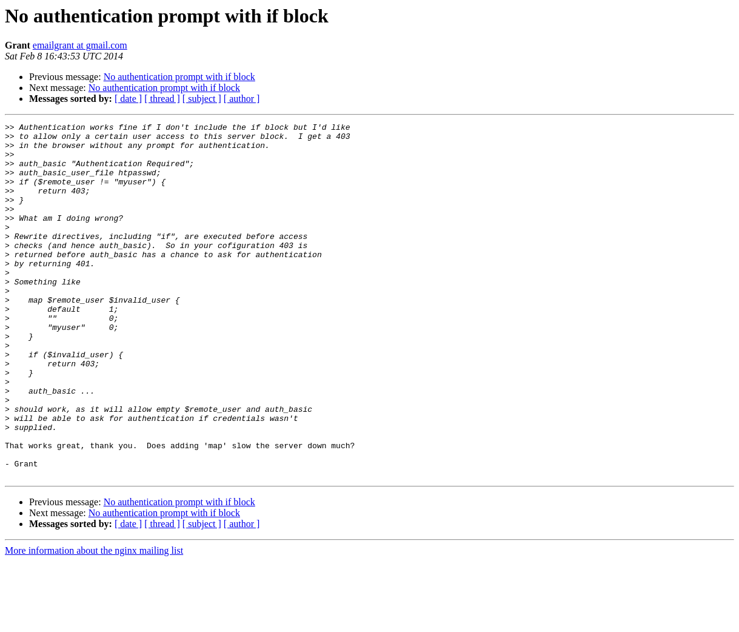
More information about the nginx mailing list (94, 621)
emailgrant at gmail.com (80, 45)
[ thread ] (162, 98)
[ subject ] (201, 98)
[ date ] (128, 98)
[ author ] (242, 98)
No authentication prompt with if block (179, 77)
